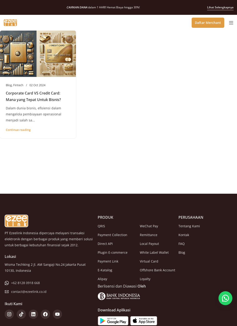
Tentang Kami (189, 226)
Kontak (183, 235)
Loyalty (145, 279)
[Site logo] (10, 22)
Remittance (148, 235)
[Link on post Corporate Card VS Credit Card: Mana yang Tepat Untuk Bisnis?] (38, 54)
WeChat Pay (149, 226)
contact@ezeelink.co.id (29, 291)
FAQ (181, 243)
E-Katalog (105, 270)
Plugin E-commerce (113, 252)
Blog (9, 85)
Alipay (102, 279)
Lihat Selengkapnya (220, 7)
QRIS (101, 226)
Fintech (18, 85)
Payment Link (108, 261)
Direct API (105, 243)
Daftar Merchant (208, 22)
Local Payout (149, 243)
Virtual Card (149, 261)
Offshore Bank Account (157, 270)
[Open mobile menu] (231, 22)
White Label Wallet (154, 252)
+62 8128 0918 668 (25, 283)
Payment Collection (112, 235)
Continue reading (18, 130)
